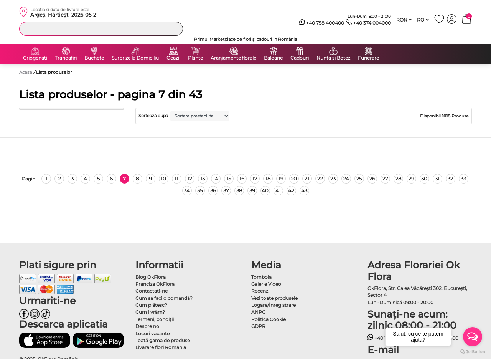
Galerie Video (266, 284)
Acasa (25, 72)
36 (213, 190)
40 (265, 190)
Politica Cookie (268, 319)
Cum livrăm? (150, 312)
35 (200, 190)
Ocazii (173, 58)
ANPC (258, 312)
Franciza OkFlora (155, 284)
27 (385, 178)
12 (189, 178)
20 (294, 178)
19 (280, 178)
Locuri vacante (152, 333)
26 (372, 178)
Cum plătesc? (151, 305)
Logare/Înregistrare (273, 305)
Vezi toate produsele (274, 298)
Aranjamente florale (233, 58)
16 (241, 178)
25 (359, 178)
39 (252, 190)
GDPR (258, 326)
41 (278, 190)
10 (163, 178)
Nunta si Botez (333, 58)
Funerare (368, 58)
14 (215, 178)
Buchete (94, 58)
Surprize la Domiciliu (135, 58)
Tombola (261, 277)
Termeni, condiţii (154, 319)
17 (254, 178)
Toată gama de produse (162, 340)
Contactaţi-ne (151, 291)
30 (424, 178)
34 (187, 190)
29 (411, 178)
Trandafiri (66, 58)
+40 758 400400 (321, 23)
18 (267, 178)
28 (398, 178)
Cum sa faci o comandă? (164, 298)
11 (176, 178)
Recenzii (260, 291)
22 (320, 178)
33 (463, 178)
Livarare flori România (160, 347)
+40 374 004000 (368, 23)
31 (437, 178)
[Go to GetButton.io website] (472, 351)
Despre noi (147, 326)
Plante (195, 58)
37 (226, 190)
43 (304, 190)
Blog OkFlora (150, 277)
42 (291, 190)
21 (307, 178)
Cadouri (299, 58)
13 (202, 178)
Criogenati (35, 58)
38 (239, 190)
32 (450, 178)
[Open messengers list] (472, 336)
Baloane (273, 58)
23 (333, 178)
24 (346, 178)
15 (228, 178)
